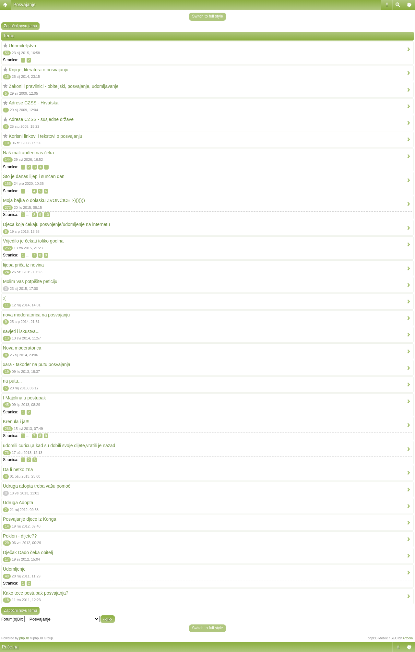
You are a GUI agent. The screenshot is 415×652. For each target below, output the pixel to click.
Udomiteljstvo (22, 45)
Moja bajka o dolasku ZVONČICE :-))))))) (44, 200)
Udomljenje (14, 569)
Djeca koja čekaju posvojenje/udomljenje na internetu (56, 224)
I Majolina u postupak (24, 397)
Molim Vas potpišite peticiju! (31, 281)
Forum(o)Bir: (12, 619)
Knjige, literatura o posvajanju (38, 69)
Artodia (408, 638)
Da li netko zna (18, 469)
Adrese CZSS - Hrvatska (33, 102)
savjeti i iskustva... (21, 331)
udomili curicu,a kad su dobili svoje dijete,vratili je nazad (59, 445)
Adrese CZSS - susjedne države (41, 119)
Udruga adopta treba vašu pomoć (36, 486)
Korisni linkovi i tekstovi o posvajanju (45, 136)
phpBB (24, 638)
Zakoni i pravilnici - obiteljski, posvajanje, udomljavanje (64, 86)
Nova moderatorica (22, 347)
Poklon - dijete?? (20, 536)
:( (4, 298)
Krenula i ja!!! (16, 421)
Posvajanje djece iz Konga (29, 519)
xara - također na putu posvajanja (36, 364)
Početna (10, 646)
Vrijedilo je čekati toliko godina (33, 240)
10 (47, 215)
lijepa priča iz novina (23, 264)
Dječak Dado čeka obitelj (28, 552)
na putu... (12, 381)
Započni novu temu (20, 26)
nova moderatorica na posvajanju (36, 314)
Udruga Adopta (18, 502)
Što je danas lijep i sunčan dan (34, 176)
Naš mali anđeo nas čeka (28, 152)
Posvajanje (24, 4)
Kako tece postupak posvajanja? (35, 593)
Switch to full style (207, 16)
